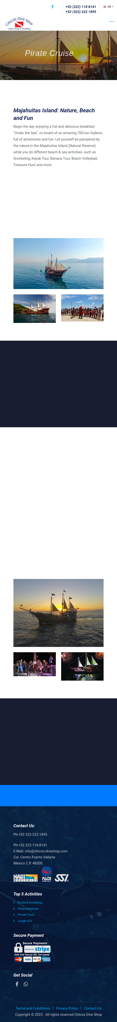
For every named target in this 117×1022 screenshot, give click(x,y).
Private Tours (26, 915)
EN (107, 6)
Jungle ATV (25, 921)
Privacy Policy (67, 1008)
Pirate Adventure (28, 908)
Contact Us (92, 1008)
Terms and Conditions (33, 1008)
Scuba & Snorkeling (30, 902)
